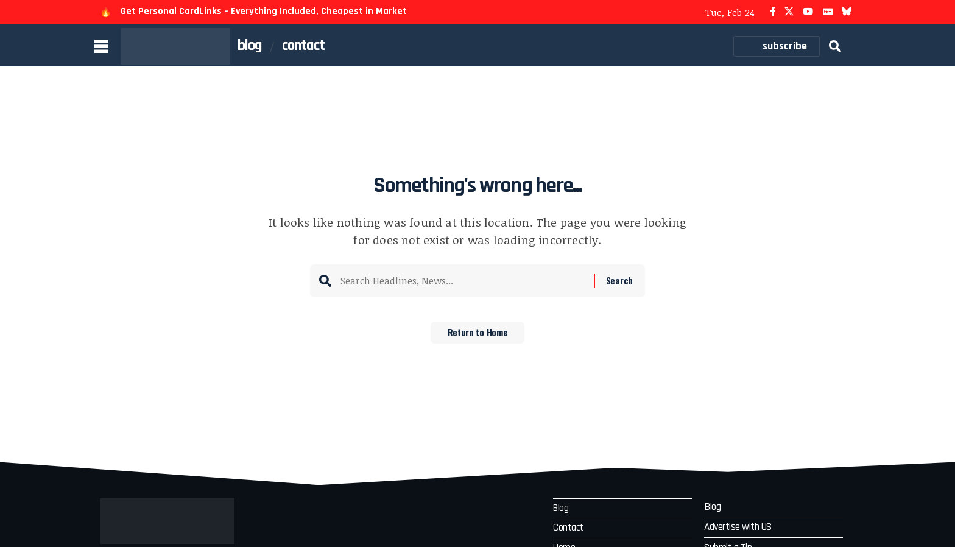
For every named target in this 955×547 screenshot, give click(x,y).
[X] (789, 12)
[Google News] (828, 12)
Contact (569, 530)
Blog (562, 509)
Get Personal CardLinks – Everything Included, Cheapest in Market (264, 11)
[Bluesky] (847, 12)
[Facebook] (772, 12)
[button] (835, 46)
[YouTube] (808, 12)
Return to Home (478, 337)
